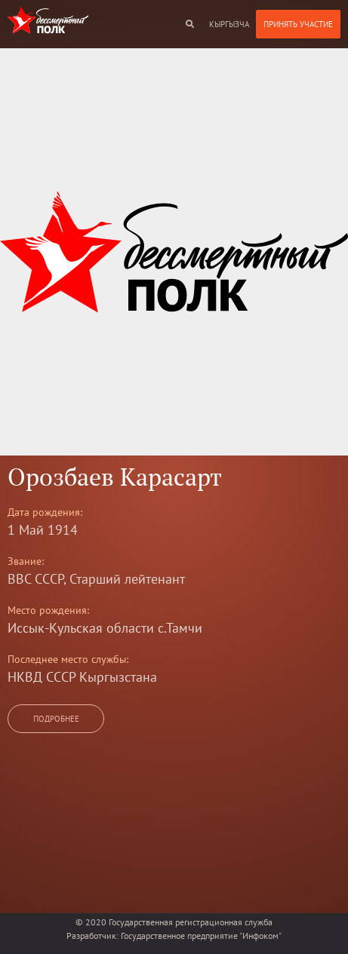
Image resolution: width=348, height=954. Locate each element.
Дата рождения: (45, 512)
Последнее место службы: (68, 659)
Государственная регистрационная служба (191, 922)
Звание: (26, 561)
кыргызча (229, 24)
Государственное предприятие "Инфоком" (201, 935)
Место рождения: (48, 610)
